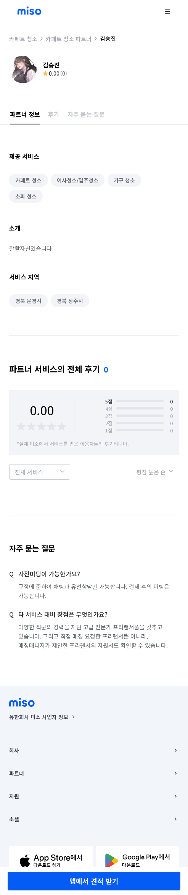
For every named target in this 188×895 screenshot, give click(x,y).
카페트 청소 (23, 39)
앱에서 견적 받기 (94, 881)
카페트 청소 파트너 (69, 39)
